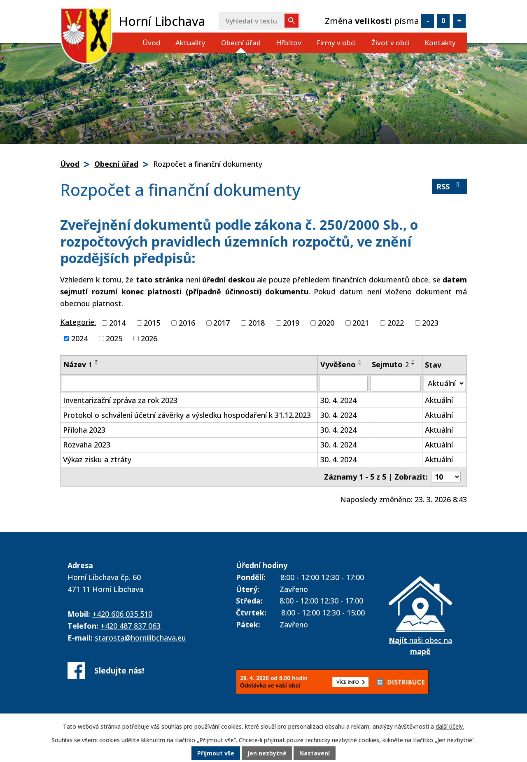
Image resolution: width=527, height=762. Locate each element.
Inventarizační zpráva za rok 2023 (120, 400)
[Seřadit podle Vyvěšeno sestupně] (360, 364)
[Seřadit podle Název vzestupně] (96, 360)
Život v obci (390, 42)
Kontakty (440, 42)
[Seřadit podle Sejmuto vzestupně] (413, 360)
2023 (430, 323)
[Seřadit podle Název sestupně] (96, 364)
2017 (221, 323)
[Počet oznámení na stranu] (446, 476)
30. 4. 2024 (338, 400)
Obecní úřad (241, 42)
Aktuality (190, 42)
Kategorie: (78, 322)
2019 (291, 323)
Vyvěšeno (338, 364)
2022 (395, 323)
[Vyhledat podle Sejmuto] (396, 383)
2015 (152, 323)
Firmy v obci (336, 42)
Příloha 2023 (84, 430)
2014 (117, 323)
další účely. (450, 727)
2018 (256, 323)
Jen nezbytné (267, 753)
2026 (149, 338)
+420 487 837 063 (130, 626)
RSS (449, 186)
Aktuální (439, 400)
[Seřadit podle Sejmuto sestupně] (413, 364)
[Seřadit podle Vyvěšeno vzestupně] (360, 360)
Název (77, 364)
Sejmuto (390, 364)
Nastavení (315, 753)
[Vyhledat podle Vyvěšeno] (343, 383)
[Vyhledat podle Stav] (444, 383)
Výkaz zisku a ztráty (97, 459)
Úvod (151, 42)
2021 (360, 323)
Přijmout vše (215, 753)
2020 (326, 323)
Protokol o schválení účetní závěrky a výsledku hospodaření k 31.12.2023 (187, 415)
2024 (79, 338)
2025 (114, 338)
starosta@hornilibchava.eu (140, 638)
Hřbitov (288, 42)
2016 (187, 323)
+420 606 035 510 (122, 614)
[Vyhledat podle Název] (189, 383)
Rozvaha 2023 (86, 445)
